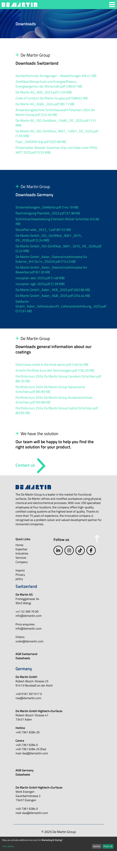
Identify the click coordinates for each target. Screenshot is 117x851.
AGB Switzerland (26, 654)
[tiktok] (80, 550)
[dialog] (58, 844)
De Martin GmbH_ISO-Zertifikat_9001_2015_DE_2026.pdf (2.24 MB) (58, 248)
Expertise (21, 549)
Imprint (20, 570)
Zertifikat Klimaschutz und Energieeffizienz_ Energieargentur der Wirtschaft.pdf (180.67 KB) (49, 84)
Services (21, 557)
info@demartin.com (29, 615)
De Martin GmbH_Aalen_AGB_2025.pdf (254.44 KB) (53, 295)
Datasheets (23, 658)
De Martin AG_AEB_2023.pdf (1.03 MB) (44, 92)
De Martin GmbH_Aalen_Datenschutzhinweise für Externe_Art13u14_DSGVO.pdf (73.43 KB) (51, 259)
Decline (96, 846)
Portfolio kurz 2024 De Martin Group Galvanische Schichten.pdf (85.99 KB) (50, 389)
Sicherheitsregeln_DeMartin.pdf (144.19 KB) (47, 207)
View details (8, 846)
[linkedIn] (58, 550)
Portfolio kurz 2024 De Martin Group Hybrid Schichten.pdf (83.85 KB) (57, 410)
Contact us (25, 465)
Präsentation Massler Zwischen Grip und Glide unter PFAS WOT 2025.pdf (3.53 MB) (56, 150)
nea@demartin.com (28, 698)
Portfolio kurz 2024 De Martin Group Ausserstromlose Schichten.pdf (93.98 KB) (54, 400)
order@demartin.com (29, 641)
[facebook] (91, 550)
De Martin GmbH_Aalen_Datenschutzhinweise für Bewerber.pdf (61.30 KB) (51, 270)
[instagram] (69, 550)
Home (19, 545)
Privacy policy (20, 576)
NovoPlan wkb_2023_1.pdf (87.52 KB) (43, 229)
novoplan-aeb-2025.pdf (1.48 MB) (40, 278)
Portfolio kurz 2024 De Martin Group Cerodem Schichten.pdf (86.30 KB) (58, 379)
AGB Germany (25, 770)
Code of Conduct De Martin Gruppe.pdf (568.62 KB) (51, 98)
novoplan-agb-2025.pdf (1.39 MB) (40, 283)
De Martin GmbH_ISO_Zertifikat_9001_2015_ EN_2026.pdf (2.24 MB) (49, 238)
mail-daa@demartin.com (32, 753)
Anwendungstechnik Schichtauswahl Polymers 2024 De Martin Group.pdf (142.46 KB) (55, 112)
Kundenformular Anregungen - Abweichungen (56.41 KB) (56, 75)
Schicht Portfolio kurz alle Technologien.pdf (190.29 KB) (55, 370)
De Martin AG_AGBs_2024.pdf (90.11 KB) (45, 104)
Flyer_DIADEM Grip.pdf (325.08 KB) (41, 141)
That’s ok (107, 846)
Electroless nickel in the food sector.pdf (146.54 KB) (52, 364)
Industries (22, 553)
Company (22, 562)
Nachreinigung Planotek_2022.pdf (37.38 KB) (48, 213)
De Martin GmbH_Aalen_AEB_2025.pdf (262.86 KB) (53, 289)
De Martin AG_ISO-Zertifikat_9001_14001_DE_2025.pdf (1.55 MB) (57, 133)
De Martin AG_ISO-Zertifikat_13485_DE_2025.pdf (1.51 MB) (56, 123)
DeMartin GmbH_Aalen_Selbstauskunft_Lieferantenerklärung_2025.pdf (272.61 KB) (61, 306)
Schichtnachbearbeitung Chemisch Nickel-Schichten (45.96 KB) (57, 221)
